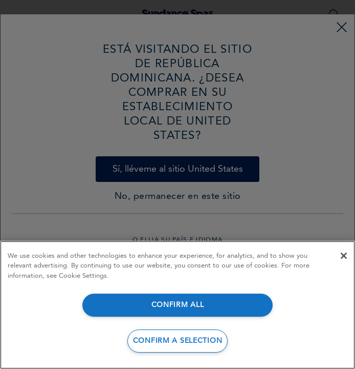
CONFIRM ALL (177, 305)
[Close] (343, 255)
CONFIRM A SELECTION (178, 341)
